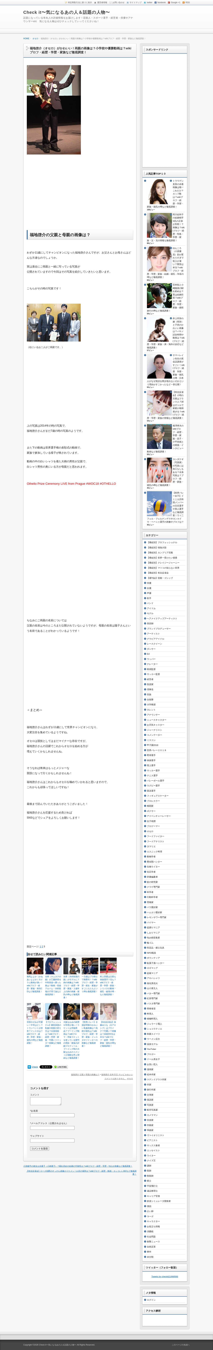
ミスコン (151, 740)
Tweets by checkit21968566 (164, 1276)
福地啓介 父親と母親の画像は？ (85, 1074)
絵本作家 (151, 1074)
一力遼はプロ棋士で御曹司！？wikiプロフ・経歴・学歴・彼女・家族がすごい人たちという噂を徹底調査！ (90, 984)
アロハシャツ (153, 978)
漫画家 (150, 1069)
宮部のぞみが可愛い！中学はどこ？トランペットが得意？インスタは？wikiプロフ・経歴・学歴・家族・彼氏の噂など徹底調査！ (35, 1032)
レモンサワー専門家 (156, 917)
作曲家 (150, 1125)
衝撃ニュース (153, 1241)
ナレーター (152, 664)
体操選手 (151, 760)
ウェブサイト (37, 1136)
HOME (26, 38)
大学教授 (151, 704)
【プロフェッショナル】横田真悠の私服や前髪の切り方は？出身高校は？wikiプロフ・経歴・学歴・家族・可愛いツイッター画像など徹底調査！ (53, 1034)
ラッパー (151, 659)
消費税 (150, 1231)
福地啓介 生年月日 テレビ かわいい (117, 1074)
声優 (149, 593)
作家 (149, 1084)
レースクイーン (154, 644)
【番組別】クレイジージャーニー (163, 562)
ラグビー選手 (153, 785)
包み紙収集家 (153, 937)
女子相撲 (151, 821)
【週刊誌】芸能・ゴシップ (160, 578)
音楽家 (150, 1120)
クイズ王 (151, 1160)
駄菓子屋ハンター (155, 963)
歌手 (149, 598)
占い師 (150, 1211)
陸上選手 (151, 765)
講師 (149, 1165)
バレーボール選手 (155, 780)
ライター (151, 1155)
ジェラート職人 (154, 1024)
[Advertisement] (55, 191)
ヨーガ (150, 1216)
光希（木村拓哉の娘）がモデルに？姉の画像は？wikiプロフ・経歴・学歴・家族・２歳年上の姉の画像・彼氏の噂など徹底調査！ (71, 987)
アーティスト (153, 633)
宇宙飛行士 (152, 1186)
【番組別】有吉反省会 (158, 573)
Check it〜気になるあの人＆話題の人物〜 (66, 12)
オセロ (35, 38)
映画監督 (151, 669)
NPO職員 (151, 953)
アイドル (151, 608)
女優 (149, 588)
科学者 (150, 892)
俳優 (149, 583)
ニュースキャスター (156, 720)
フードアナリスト (155, 841)
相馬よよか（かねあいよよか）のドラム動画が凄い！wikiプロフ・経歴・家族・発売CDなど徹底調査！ (35, 984)
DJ (148, 654)
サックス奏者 (153, 1145)
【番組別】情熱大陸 (156, 547)
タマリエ (151, 846)
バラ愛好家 (152, 907)
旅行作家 (151, 1089)
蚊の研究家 (152, 882)
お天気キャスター (155, 725)
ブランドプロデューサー (159, 628)
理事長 (150, 689)
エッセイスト (153, 1150)
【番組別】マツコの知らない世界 (163, 568)
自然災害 (151, 1247)
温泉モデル (152, 1044)
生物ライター (153, 866)
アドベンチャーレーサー (159, 816)
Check (35, 1067)
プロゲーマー (153, 826)
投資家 (150, 684)
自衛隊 (150, 699)
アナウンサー (153, 714)
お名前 (34, 1110)
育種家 (150, 902)
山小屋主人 (152, 988)
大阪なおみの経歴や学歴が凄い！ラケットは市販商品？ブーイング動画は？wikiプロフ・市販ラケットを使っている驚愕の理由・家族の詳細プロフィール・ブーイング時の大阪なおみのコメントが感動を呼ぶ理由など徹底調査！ (71, 1040)
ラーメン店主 (153, 1039)
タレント (151, 709)
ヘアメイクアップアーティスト (162, 618)
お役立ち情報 (153, 1226)
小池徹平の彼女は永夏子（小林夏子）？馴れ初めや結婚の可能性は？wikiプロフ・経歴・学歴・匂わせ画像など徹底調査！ (77, 1166)
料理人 (150, 1013)
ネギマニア (152, 968)
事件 (149, 1251)
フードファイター (155, 836)
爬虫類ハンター (154, 861)
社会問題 (151, 1236)
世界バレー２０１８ (156, 750)
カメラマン (152, 1115)
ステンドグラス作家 (156, 1079)
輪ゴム (150, 943)
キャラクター (153, 1221)
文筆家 (150, 1095)
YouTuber (151, 1049)
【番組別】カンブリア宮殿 (160, 552)
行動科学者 (152, 897)
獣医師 (150, 1176)
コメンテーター (154, 735)
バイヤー (151, 922)
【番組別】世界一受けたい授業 (162, 557)
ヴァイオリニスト (155, 1135)
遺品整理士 (152, 1191)
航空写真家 (152, 1110)
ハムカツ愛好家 (154, 912)
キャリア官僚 (153, 1196)
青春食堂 (151, 1008)
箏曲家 (150, 1130)
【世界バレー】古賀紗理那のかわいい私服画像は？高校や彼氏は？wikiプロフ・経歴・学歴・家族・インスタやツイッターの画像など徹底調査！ (90, 1034)
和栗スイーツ (153, 1034)
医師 (149, 1170)
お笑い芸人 (152, 1064)
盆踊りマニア (153, 927)
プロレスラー (153, 801)
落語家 (150, 1100)
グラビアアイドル (155, 639)
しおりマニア (153, 932)
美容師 (150, 623)
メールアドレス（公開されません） (49, 1123)
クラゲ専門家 (153, 887)
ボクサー (151, 811)
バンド (150, 603)
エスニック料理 (154, 851)
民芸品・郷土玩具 (155, 948)
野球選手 (151, 755)
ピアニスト (152, 1140)
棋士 (149, 1181)
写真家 (150, 1105)
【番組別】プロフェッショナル (162, 542)
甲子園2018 (152, 745)
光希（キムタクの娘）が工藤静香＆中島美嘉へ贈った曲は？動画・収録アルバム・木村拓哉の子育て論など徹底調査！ (53, 985)
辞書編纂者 (152, 877)
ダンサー (151, 649)
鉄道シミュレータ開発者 (159, 1201)
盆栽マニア (152, 973)
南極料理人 (152, 1018)
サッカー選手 (153, 770)
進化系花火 (152, 983)
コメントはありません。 (115, 1078)
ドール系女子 (153, 1059)
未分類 (150, 1257)
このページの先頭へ (181, 1345)
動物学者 (151, 856)
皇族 (149, 694)
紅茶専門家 (152, 998)
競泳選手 (151, 791)
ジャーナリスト (154, 730)
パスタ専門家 (153, 1003)
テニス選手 (152, 775)
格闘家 (150, 806)
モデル (150, 613)
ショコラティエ (154, 1029)
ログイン (151, 1300)
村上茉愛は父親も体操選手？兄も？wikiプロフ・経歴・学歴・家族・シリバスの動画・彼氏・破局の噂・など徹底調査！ (108, 985)
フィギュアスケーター (158, 796)
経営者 (150, 679)
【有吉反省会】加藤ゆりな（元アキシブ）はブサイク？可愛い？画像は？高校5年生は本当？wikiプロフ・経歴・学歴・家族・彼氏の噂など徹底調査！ (108, 1034)
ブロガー (151, 1054)
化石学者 (151, 872)
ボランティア (153, 958)
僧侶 (149, 1206)
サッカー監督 (153, 674)
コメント (34, 1094)
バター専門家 (153, 993)
